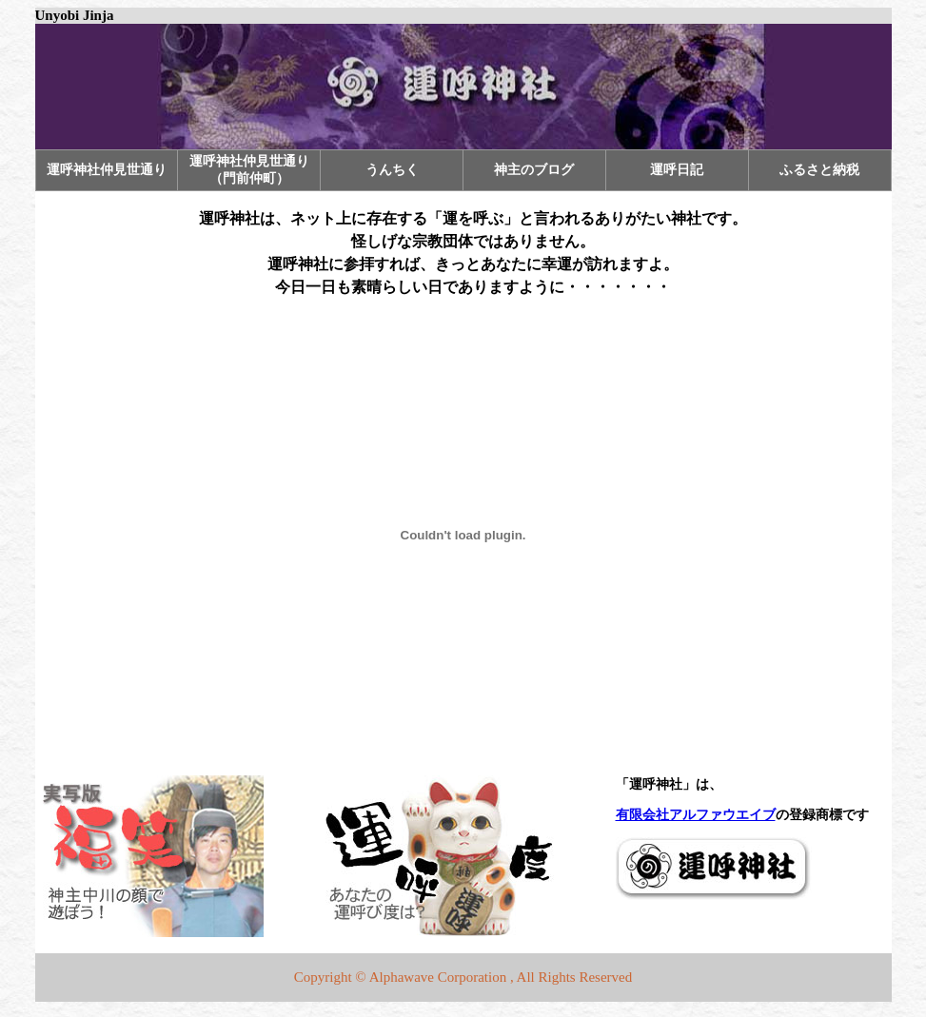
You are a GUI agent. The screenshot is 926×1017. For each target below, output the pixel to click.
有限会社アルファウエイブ (696, 815)
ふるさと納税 (819, 170)
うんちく (392, 170)
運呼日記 (676, 170)
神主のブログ (534, 170)
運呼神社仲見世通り (107, 170)
